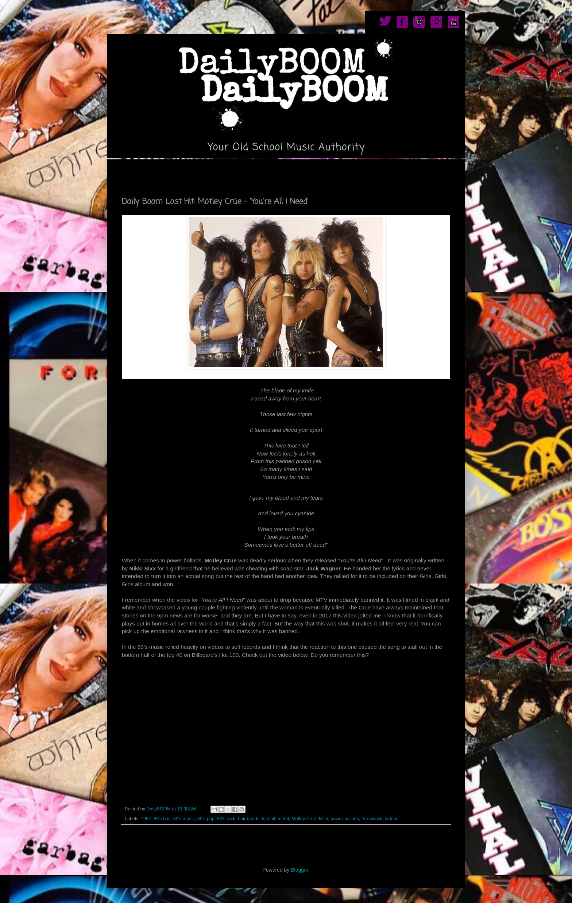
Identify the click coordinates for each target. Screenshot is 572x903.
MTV (323, 818)
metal (283, 818)
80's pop (205, 818)
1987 (146, 818)
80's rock (226, 818)
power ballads (345, 818)
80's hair (162, 818)
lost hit (268, 818)
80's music (184, 818)
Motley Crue (303, 818)
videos (391, 818)
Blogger (299, 870)
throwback (372, 818)
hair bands (248, 818)
